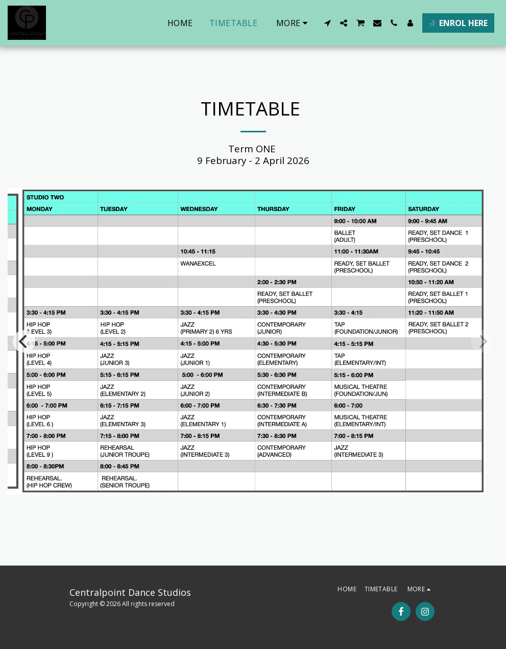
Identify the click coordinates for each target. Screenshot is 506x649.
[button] (327, 23)
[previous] (24, 341)
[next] (482, 341)
